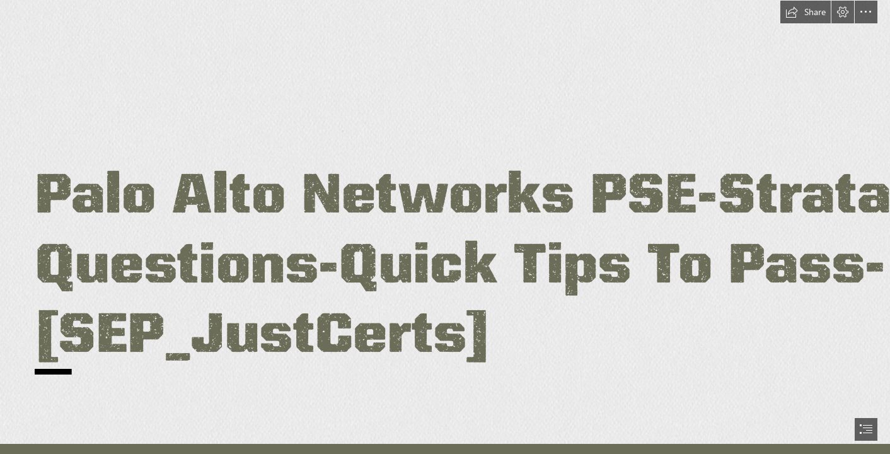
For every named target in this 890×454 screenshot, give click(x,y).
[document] (445, 227)
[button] (805, 12)
